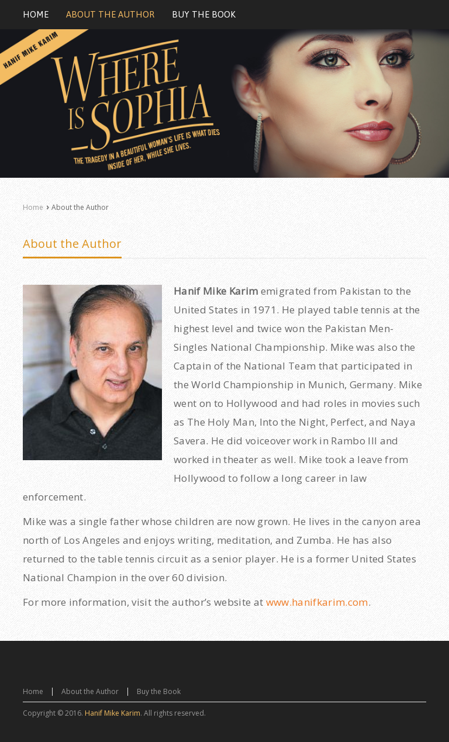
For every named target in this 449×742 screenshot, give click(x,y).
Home (33, 207)
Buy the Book (159, 691)
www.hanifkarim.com (317, 602)
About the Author (72, 243)
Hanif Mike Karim (112, 713)
